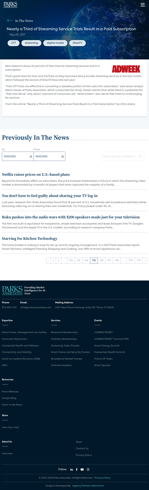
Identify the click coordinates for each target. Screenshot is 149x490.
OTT (13, 43)
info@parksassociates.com (35, 307)
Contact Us (82, 449)
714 (86, 260)
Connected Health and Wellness (20, 346)
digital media (55, 43)
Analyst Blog (9, 398)
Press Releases (10, 392)
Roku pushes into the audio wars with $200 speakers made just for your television (71, 217)
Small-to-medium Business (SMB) (21, 359)
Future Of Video (103, 359)
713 (78, 260)
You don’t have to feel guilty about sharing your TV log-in (50, 195)
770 (131, 260)
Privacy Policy (84, 455)
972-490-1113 (9, 307)
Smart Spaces (102, 365)
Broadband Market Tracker (66, 359)
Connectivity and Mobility (17, 352)
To (3, 149)
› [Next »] (144, 260)
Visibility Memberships (64, 339)
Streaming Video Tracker (65, 346)
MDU (4, 365)
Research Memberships (64, 332)
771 (138, 260)
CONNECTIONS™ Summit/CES (111, 339)
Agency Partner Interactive (88, 486)
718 (117, 260)
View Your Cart (10, 427)
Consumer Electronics (14, 339)
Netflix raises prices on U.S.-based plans (36, 174)
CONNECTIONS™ (103, 332)
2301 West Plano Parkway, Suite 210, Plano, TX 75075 (84, 307)
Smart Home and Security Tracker (70, 352)
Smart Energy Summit (106, 346)
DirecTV (77, 43)
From (37, 149)
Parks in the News (12, 405)
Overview (7, 454)
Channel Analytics (61, 365)
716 (102, 260)
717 (109, 260)
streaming (31, 43)
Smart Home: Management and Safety (24, 332)
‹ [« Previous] (48, 260)
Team (79, 442)
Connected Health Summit (109, 352)
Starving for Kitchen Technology (29, 238)
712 (71, 260)
